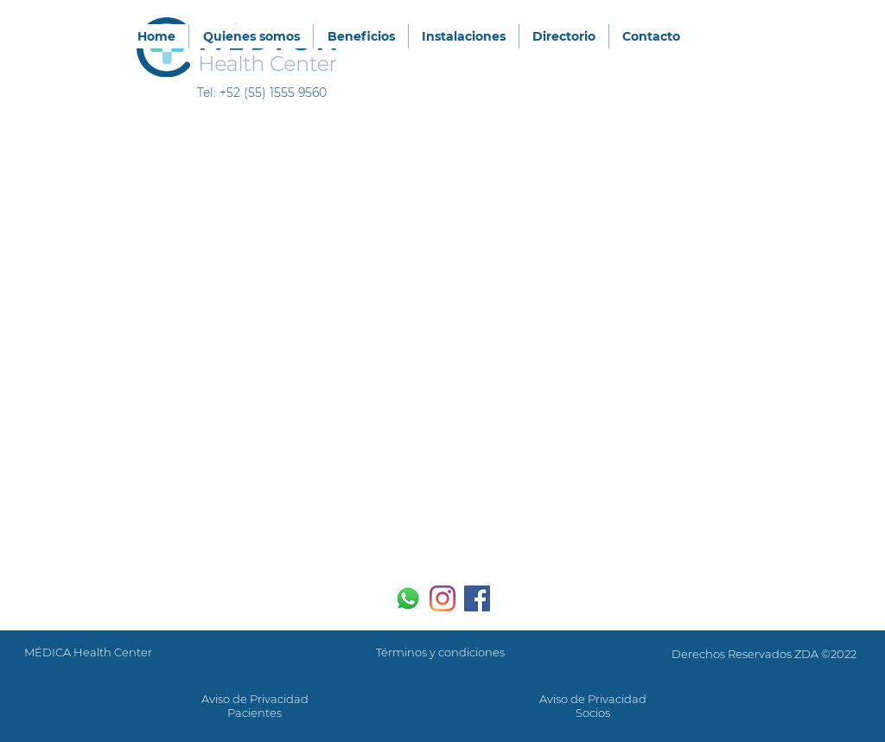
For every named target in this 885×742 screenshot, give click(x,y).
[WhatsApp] (408, 598)
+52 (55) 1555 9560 (273, 92)
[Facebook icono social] (477, 598)
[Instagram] (442, 598)
